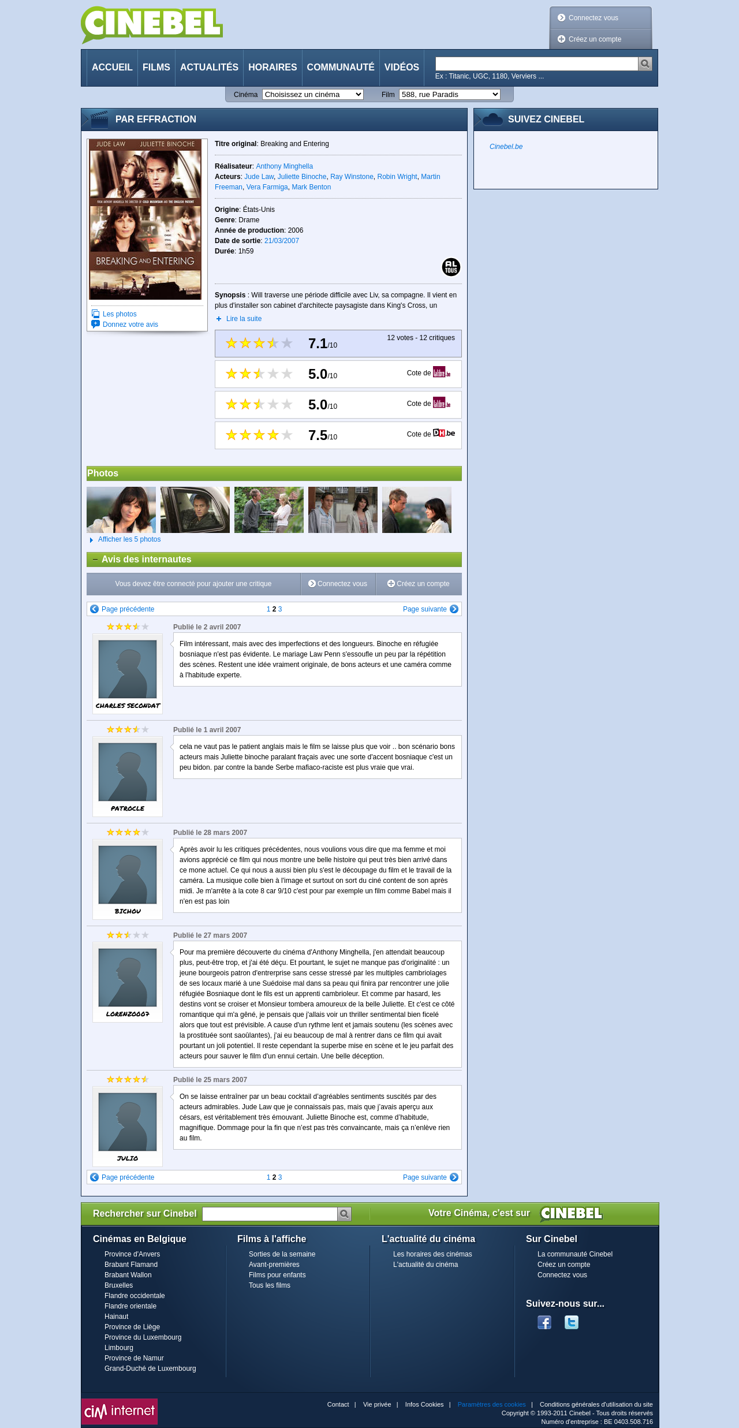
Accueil (112, 67)
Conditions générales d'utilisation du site (596, 1404)
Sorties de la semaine (282, 1254)
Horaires (272, 67)
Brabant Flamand (131, 1265)
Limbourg (118, 1348)
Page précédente (128, 609)
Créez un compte (595, 39)
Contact (338, 1404)
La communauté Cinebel (575, 1254)
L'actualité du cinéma (425, 1265)
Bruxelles (118, 1285)
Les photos (120, 314)
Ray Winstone (352, 177)
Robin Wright (397, 177)
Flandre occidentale (134, 1296)
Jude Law (259, 177)
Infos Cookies (424, 1404)
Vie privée (377, 1404)
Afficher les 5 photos (124, 540)
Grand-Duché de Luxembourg (150, 1368)
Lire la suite (244, 319)
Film (388, 95)
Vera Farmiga (267, 187)
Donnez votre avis (130, 324)
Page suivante (425, 609)
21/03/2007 (281, 241)
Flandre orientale (130, 1306)
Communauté (341, 67)
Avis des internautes (139, 559)
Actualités (209, 67)
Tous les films (269, 1285)
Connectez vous (593, 18)
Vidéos (402, 67)
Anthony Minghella (284, 166)
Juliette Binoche (302, 177)
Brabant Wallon (128, 1275)
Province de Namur (134, 1358)
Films (156, 67)
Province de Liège (132, 1327)
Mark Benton (311, 187)
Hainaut (116, 1317)
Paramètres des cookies (492, 1404)
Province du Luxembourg (142, 1337)
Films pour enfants (277, 1275)
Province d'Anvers (132, 1254)
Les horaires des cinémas (432, 1254)
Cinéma (245, 95)
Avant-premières (274, 1265)
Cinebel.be (506, 147)
